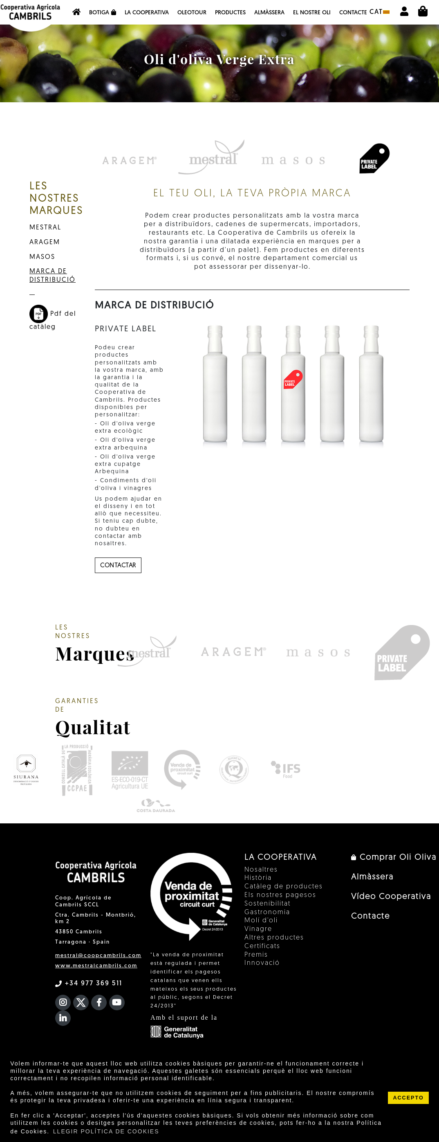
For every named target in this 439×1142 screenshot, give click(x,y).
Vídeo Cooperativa (391, 897)
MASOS (42, 257)
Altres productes (274, 938)
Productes (230, 13)
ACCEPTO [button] (408, 1098)
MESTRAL (45, 228)
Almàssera (269, 13)
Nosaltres (261, 870)
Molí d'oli (261, 920)
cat (380, 12)
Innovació (262, 963)
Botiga (102, 12)
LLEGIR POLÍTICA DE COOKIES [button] (106, 1131)
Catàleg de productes (283, 886)
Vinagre (258, 929)
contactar (118, 566)
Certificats (262, 946)
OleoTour (191, 13)
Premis (256, 955)
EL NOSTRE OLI (312, 13)
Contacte (353, 13)
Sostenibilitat (267, 904)
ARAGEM (44, 242)
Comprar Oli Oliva (394, 858)
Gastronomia (267, 912)
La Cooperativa (147, 13)
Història (258, 878)
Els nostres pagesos (280, 895)
